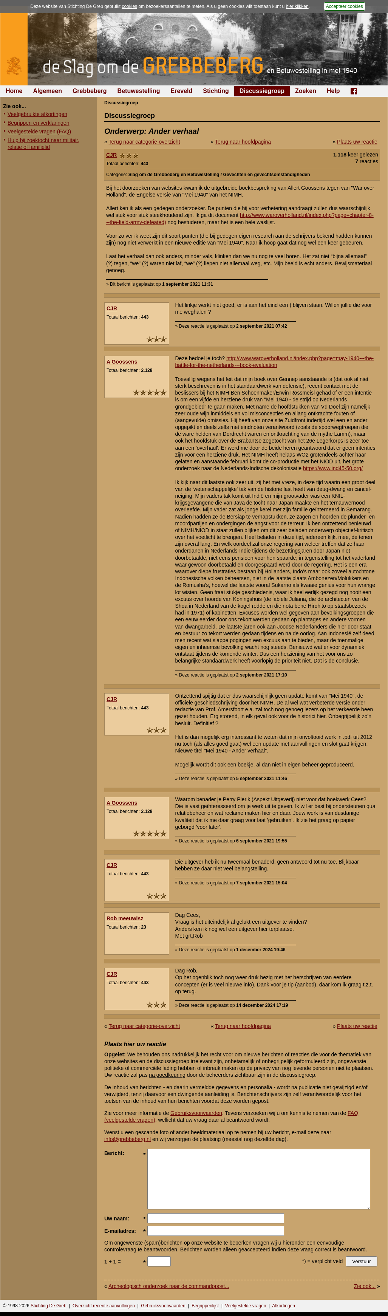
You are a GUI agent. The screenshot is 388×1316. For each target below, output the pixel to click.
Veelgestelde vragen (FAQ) (39, 132)
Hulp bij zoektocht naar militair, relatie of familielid (43, 143)
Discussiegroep (262, 91)
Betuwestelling (138, 91)
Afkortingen (283, 1305)
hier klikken (297, 6)
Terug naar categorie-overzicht (144, 142)
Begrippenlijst (205, 1305)
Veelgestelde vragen (245, 1305)
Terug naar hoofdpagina (243, 142)
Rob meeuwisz (125, 918)
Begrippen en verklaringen (38, 123)
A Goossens (122, 362)
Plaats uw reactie (357, 142)
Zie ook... (365, 1286)
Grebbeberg (90, 91)
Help (333, 91)
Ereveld (182, 91)
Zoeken (305, 91)
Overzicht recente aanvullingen (104, 1305)
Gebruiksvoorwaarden (196, 1113)
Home (14, 91)
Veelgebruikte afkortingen (37, 114)
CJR (111, 155)
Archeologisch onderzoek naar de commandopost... (168, 1286)
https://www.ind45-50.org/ (333, 468)
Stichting (216, 91)
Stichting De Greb (48, 1305)
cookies (129, 6)
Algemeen (47, 91)
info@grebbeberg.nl (127, 1139)
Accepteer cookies (344, 6)
